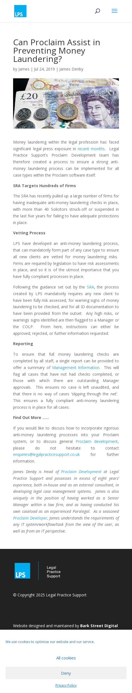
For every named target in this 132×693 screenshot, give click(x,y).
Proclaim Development (81, 471)
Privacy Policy (66, 685)
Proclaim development (96, 441)
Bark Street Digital (99, 625)
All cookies (66, 658)
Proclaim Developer (30, 518)
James (24, 69)
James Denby (71, 69)
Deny (66, 673)
